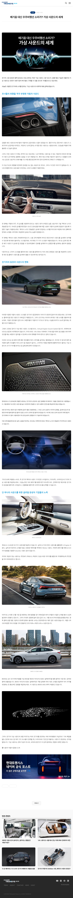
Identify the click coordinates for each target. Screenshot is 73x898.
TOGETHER (20, 885)
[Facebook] (64, 881)
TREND (6, 885)
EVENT (33, 885)
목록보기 (36, 803)
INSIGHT (12, 885)
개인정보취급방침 (65, 884)
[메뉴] (69, 3)
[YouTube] (57, 881)
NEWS (27, 885)
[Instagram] (61, 881)
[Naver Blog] (68, 881)
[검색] (66, 3)
